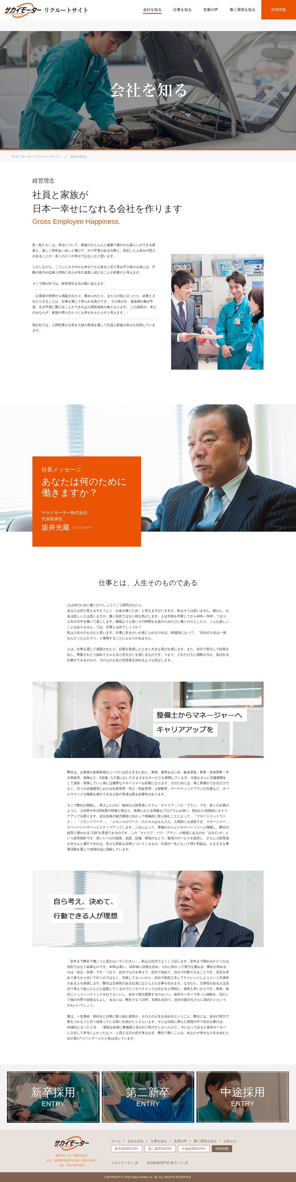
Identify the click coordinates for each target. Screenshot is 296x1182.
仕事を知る (159, 1141)
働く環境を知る (205, 1141)
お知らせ (229, 1141)
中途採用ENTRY (194, 1149)
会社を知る (136, 1141)
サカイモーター (124, 1163)
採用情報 (278, 10)
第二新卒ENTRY (160, 1149)
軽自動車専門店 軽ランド (167, 1163)
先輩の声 (180, 1141)
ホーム (116, 1141)
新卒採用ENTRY (127, 1149)
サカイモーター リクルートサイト (36, 156)
